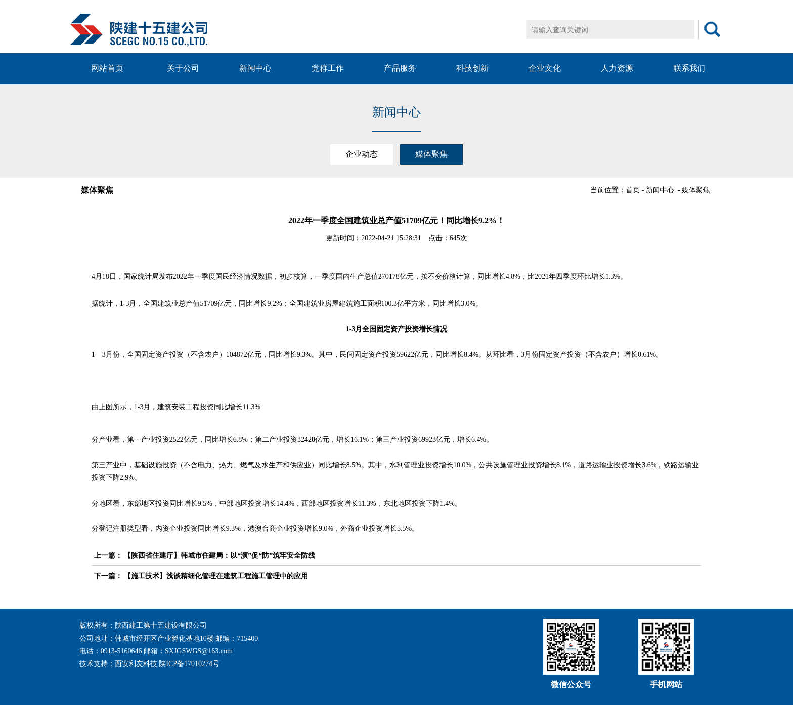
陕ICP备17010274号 (189, 664)
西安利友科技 (136, 664)
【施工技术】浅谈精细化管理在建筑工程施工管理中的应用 (216, 576)
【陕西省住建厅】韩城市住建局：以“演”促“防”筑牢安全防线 (219, 555)
